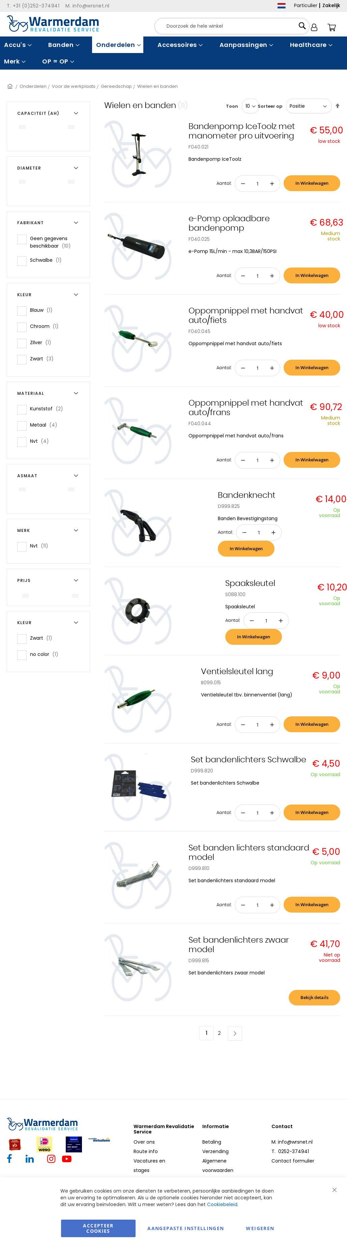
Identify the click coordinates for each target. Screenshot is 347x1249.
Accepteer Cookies (98, 1228)
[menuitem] (17, 44)
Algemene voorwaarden (217, 1165)
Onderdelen (33, 86)
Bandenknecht (247, 495)
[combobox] (232, 26)
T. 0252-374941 (290, 1151)
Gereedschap (116, 86)
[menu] (173, 53)
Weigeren (260, 1228)
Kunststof (48, 408)
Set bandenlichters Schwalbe (248, 760)
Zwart (44, 358)
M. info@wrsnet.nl (292, 1142)
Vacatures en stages (149, 1165)
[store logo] (53, 23)
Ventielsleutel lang (237, 672)
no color (46, 654)
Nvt (41, 440)
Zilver (42, 342)
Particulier (305, 5)
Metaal (45, 424)
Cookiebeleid (222, 1204)
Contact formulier (292, 1160)
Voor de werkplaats (73, 86)
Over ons (144, 1142)
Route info (146, 1151)
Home (10, 86)
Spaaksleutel (250, 584)
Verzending (215, 1151)
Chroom (46, 326)
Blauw (43, 309)
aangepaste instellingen (185, 1228)
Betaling (211, 1142)
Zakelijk (331, 5)
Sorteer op (270, 106)
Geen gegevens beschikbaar (55, 242)
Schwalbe (48, 259)
